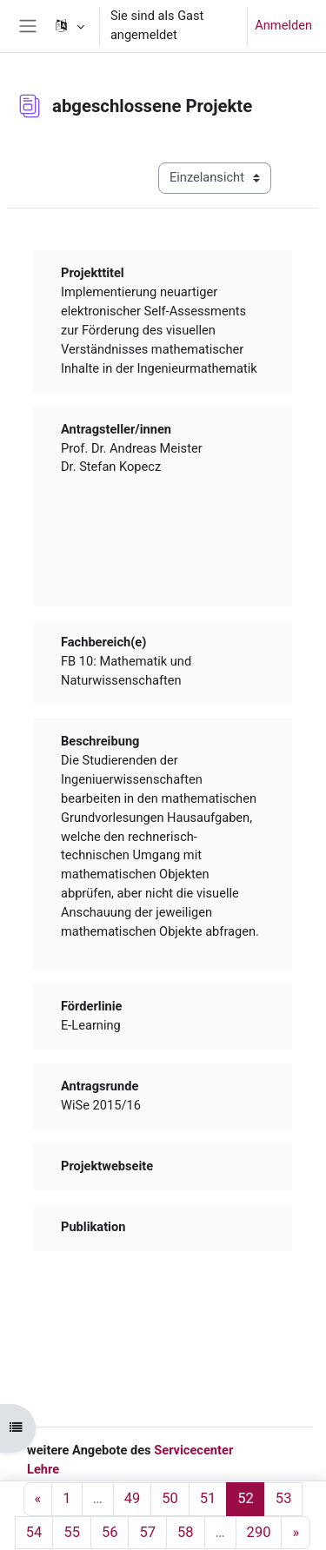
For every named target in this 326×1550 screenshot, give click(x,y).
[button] (69, 26)
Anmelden (283, 25)
